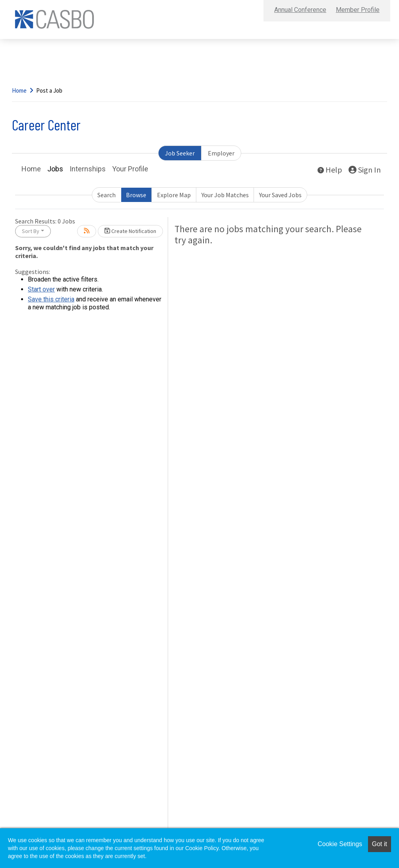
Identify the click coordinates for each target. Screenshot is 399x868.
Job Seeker (180, 153)
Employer (221, 153)
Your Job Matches (225, 195)
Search (106, 195)
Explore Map (174, 195)
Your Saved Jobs (280, 195)
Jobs (55, 169)
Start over (41, 289)
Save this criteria (51, 299)
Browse (136, 195)
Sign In (365, 170)
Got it (379, 844)
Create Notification (130, 231)
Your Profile (130, 169)
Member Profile (358, 10)
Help (330, 170)
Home (19, 90)
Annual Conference (300, 10)
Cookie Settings (340, 844)
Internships (88, 169)
